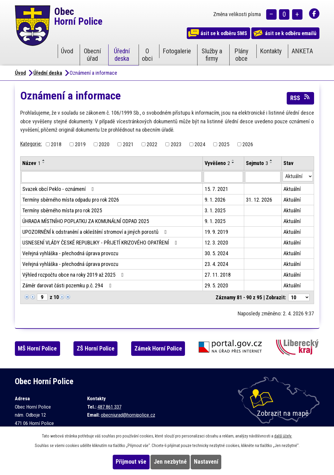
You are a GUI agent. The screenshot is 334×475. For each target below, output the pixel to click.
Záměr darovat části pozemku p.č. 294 (68, 285)
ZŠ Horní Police (104, 348)
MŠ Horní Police (42, 348)
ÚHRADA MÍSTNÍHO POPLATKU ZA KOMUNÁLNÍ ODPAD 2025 (85, 221)
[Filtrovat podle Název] (111, 177)
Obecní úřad (92, 54)
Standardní (284, 15)
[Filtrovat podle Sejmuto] (262, 177)
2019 (80, 144)
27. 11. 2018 (218, 275)
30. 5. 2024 (216, 253)
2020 (104, 144)
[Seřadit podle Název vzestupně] (43, 160)
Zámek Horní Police (169, 348)
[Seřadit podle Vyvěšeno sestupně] (233, 162)
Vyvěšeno (217, 163)
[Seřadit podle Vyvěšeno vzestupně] (233, 160)
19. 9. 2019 (216, 232)
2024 (200, 144)
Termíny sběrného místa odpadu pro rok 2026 (70, 200)
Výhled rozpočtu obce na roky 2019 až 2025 (74, 275)
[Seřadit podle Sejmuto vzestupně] (271, 160)
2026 (247, 144)
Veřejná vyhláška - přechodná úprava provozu (70, 253)
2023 (176, 144)
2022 (152, 144)
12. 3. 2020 (216, 242)
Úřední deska (122, 54)
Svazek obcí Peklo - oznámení (59, 189)
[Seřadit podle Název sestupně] (43, 162)
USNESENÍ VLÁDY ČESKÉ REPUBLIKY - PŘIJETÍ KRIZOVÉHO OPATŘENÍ (101, 242)
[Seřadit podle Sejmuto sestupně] (271, 162)
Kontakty (271, 51)
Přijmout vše (119, 461)
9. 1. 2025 (215, 221)
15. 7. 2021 (216, 189)
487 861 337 (109, 407)
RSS (300, 98)
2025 (224, 144)
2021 (128, 144)
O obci (147, 54)
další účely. (283, 436)
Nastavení (217, 461)
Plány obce (241, 54)
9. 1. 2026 (215, 200)
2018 (56, 144)
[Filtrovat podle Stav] (298, 176)
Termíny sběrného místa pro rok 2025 (62, 210)
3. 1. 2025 (215, 210)
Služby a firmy (212, 54)
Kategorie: (31, 144)
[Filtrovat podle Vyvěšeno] (223, 177)
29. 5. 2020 (216, 285)
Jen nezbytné (170, 461)
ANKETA (302, 51)
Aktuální (292, 189)
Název (31, 163)
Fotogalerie (177, 51)
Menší (271, 15)
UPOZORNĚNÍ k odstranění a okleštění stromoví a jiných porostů (95, 232)
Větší (297, 15)
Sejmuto (257, 163)
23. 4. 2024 (216, 264)
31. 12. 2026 (259, 200)
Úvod (67, 51)
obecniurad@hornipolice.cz (128, 415)
